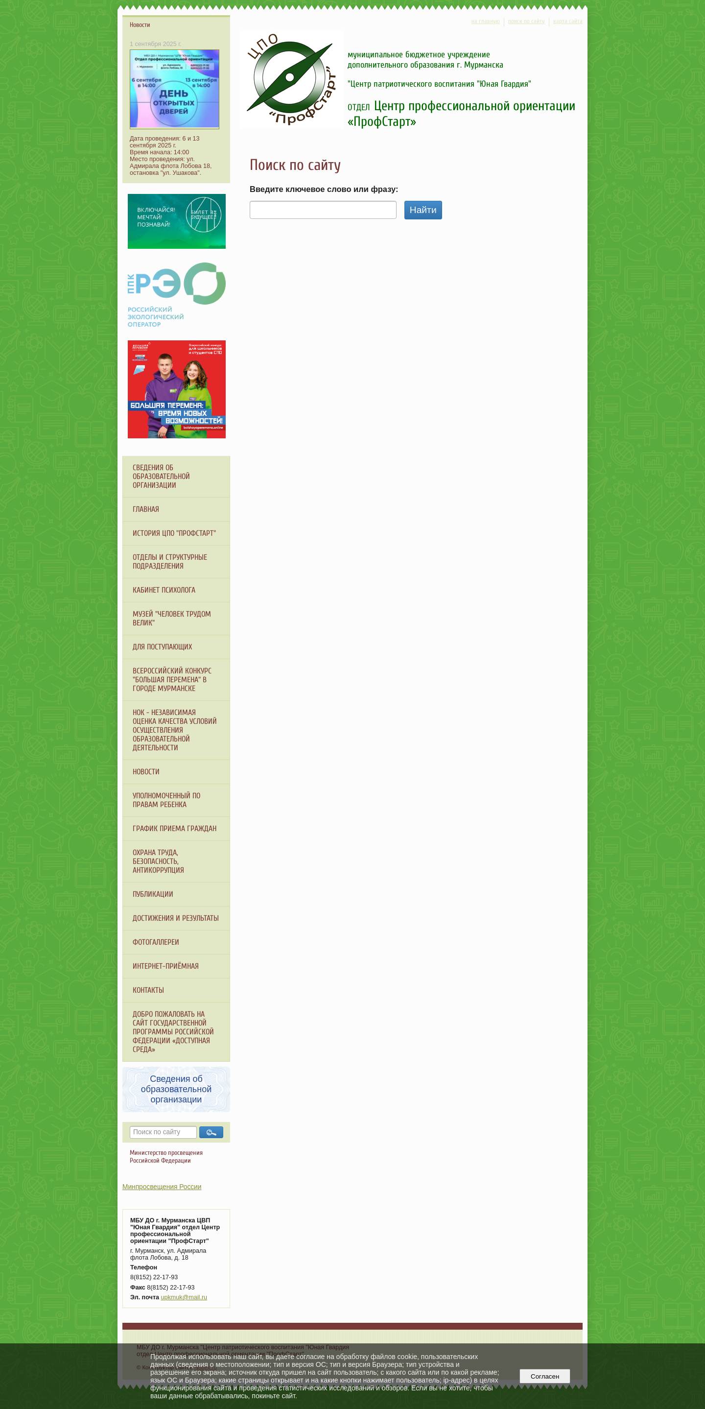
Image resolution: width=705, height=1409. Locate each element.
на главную (485, 21)
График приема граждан (174, 828)
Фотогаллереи (156, 942)
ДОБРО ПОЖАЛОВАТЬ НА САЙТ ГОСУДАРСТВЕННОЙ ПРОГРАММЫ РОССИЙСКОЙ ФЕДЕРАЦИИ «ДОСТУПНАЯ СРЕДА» (173, 1032)
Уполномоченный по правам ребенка (166, 800)
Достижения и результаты (176, 918)
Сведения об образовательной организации (161, 476)
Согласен (545, 1376)
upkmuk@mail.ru (184, 1297)
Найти (423, 210)
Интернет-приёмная (166, 966)
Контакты (148, 990)
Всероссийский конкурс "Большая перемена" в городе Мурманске (172, 680)
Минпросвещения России (161, 1187)
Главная (146, 509)
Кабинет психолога (164, 590)
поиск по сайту (526, 21)
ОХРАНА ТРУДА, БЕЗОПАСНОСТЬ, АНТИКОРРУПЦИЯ (158, 861)
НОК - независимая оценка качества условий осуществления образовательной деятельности (175, 730)
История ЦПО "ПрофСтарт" (174, 533)
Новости (146, 771)
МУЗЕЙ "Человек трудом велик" (172, 618)
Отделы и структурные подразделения (170, 562)
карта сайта (568, 21)
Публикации (153, 894)
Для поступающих (162, 647)
